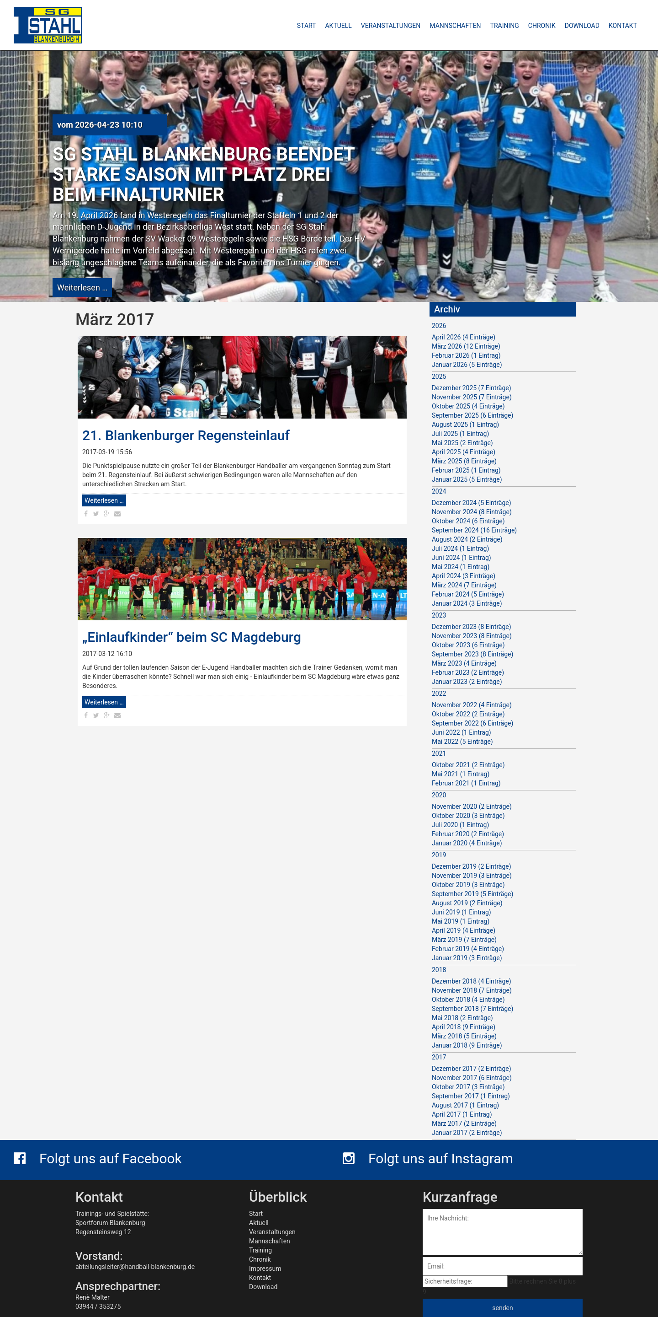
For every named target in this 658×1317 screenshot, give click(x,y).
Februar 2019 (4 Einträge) (468, 948)
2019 (439, 855)
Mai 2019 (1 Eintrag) (460, 921)
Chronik (260, 1259)
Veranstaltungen (272, 1232)
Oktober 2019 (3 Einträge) (468, 884)
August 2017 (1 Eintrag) (465, 1105)
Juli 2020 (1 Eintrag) (460, 824)
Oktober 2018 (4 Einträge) (468, 999)
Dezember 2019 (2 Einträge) (471, 866)
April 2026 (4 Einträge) (463, 337)
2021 (439, 753)
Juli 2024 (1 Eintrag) (460, 548)
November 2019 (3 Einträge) (472, 875)
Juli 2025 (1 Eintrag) (460, 433)
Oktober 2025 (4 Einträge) (468, 406)
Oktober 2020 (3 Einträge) (468, 815)
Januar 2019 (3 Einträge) (467, 958)
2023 (439, 615)
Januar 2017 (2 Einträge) (467, 1132)
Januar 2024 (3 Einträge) (467, 603)
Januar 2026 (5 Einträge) (467, 364)
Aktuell (259, 1222)
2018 (439, 969)
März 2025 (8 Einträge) (464, 461)
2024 (439, 491)
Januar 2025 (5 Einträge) (467, 479)
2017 (439, 1057)
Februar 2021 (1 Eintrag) (466, 783)
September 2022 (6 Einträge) (472, 723)
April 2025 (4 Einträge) (463, 452)
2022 (439, 693)
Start (256, 1213)
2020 (439, 795)
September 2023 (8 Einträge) (472, 654)
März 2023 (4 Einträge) (464, 663)
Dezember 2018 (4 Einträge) (471, 981)
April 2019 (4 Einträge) (463, 930)
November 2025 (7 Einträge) (472, 397)
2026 (439, 325)
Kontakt (260, 1277)
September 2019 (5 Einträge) (472, 894)
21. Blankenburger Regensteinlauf (186, 435)
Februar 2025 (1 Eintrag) (466, 470)
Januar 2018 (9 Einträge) (467, 1045)
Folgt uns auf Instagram (428, 1158)
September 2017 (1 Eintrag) (471, 1096)
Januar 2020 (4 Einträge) (467, 843)
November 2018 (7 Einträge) (472, 990)
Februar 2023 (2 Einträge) (468, 672)
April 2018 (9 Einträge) (463, 1027)
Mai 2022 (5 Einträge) (462, 741)
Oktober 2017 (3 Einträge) (468, 1087)
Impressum (265, 1268)
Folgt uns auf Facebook (98, 1158)
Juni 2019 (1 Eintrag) (461, 912)
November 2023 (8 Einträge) (472, 636)
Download (263, 1286)
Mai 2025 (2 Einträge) (462, 442)
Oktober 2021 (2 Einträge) (468, 765)
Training (260, 1250)
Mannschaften (269, 1241)
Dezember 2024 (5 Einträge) (471, 502)
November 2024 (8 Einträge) (472, 512)
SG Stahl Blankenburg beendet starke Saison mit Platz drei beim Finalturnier (204, 174)
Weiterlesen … (82, 287)
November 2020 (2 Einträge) (472, 806)
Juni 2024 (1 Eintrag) (461, 557)
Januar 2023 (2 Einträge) (467, 681)
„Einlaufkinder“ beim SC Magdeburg (191, 637)
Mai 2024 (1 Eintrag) (460, 566)
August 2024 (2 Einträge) (467, 539)
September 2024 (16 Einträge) (474, 530)
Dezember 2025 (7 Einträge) (471, 388)
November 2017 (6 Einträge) (472, 1077)
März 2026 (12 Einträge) (466, 346)
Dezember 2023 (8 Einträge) (471, 626)
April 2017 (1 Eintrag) (462, 1114)
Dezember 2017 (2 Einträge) (471, 1068)
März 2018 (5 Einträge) (464, 1036)
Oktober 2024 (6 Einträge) (468, 521)
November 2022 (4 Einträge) (472, 705)
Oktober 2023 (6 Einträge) (468, 645)
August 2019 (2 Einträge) (467, 903)
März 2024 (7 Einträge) (464, 585)
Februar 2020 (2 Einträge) (468, 834)
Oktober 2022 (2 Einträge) (468, 714)
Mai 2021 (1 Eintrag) (460, 774)
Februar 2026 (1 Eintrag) (466, 355)
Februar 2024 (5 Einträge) (468, 594)
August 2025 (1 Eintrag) (465, 424)
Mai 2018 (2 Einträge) (462, 1017)
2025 (439, 376)
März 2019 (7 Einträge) (464, 939)
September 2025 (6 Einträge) (472, 415)
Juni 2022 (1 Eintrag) (461, 732)
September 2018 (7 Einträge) (472, 1008)
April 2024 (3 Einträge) (463, 576)
